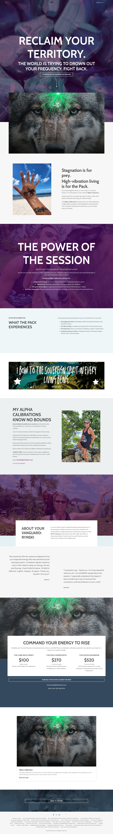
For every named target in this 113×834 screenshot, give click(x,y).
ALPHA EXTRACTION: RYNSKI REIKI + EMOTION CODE (45, 820)
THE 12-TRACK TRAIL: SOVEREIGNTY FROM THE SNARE (75, 820)
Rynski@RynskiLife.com (25, 460)
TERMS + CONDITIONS (22, 825)
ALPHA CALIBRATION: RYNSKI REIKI (20, 820)
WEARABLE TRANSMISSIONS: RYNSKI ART (64, 823)
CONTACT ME (17, 452)
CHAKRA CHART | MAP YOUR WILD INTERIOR (47, 827)
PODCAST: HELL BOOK (31, 823)
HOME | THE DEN (17, 818)
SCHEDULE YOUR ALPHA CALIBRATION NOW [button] (56, 680)
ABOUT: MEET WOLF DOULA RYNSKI (61, 822)
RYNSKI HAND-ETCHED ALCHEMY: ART (87, 823)
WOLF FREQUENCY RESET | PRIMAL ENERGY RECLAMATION (63, 818)
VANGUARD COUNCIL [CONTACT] (55, 825)
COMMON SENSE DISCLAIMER (38, 825)
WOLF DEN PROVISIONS (45, 823)
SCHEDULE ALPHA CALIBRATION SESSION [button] (56, 74)
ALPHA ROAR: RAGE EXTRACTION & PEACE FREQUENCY (87, 825)
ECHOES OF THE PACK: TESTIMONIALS (82, 822)
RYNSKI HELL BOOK (19, 823)
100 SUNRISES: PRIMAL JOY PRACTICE (90, 818)
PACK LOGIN (68, 825)
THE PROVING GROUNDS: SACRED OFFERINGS (34, 818)
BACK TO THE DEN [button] (57, 801)
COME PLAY (100, 2)
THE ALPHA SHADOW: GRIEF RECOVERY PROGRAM (37, 822)
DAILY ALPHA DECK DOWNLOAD (69, 827)
